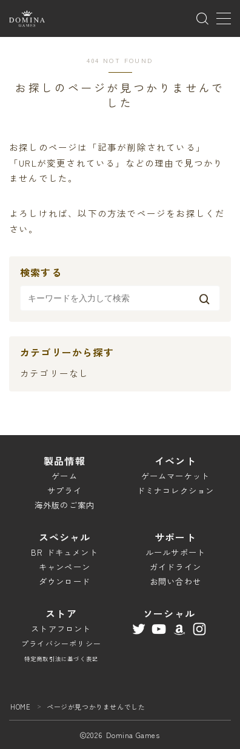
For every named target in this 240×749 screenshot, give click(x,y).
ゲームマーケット (175, 476)
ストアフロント (61, 628)
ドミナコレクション (176, 490)
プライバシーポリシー (61, 643)
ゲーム (65, 476)
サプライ (64, 490)
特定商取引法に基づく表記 (61, 658)
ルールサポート (175, 552)
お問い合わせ (175, 581)
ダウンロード (64, 581)
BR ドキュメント (64, 552)
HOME (20, 706)
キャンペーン (64, 567)
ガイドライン (175, 567)
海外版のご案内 (65, 505)
